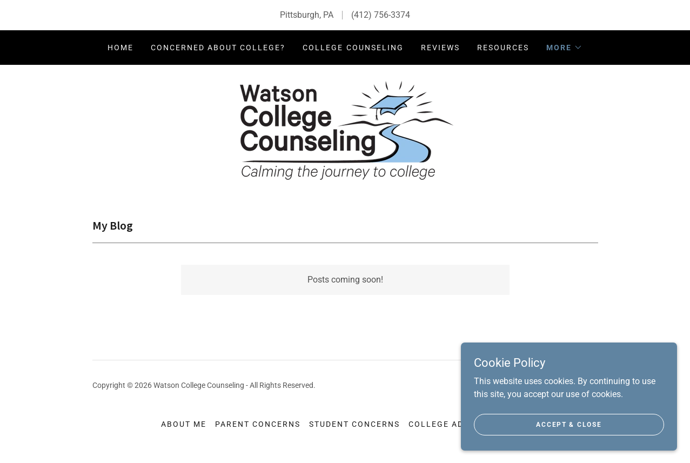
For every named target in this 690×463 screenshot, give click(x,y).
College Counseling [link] (353, 47)
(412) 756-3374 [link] (380, 15)
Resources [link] (503, 47)
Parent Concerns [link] (257, 424)
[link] (344, 129)
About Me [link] (183, 424)
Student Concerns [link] (354, 424)
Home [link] (120, 47)
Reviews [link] (440, 47)
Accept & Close (568, 424)
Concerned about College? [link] (218, 47)
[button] (564, 47)
